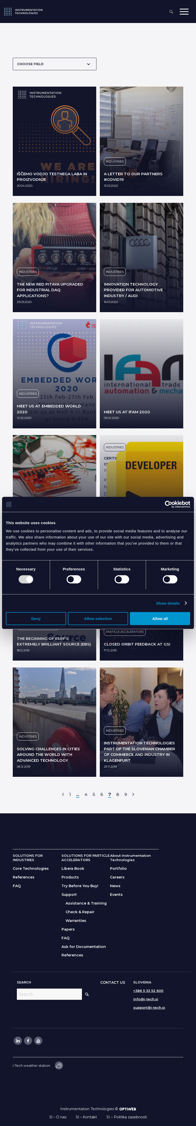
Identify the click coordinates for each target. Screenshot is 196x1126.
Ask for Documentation (84, 946)
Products (70, 877)
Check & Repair (80, 912)
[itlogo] (23, 11)
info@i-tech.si (145, 999)
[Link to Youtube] (38, 1041)
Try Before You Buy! (80, 886)
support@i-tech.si (149, 1007)
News (115, 886)
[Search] (171, 12)
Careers (117, 877)
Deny (36, 619)
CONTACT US (112, 982)
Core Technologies (31, 868)
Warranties (76, 920)
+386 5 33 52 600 (148, 991)
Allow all (160, 619)
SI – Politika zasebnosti (126, 1117)
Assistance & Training (86, 903)
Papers (68, 929)
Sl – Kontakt (86, 1117)
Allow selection (98, 619)
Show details (168, 603)
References (23, 877)
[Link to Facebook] (28, 1041)
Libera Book (73, 868)
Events (116, 894)
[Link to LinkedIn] (17, 1041)
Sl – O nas (57, 1117)
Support (69, 894)
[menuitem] (171, 12)
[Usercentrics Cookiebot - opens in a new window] (167, 504)
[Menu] (184, 11)
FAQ (17, 886)
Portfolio (118, 868)
